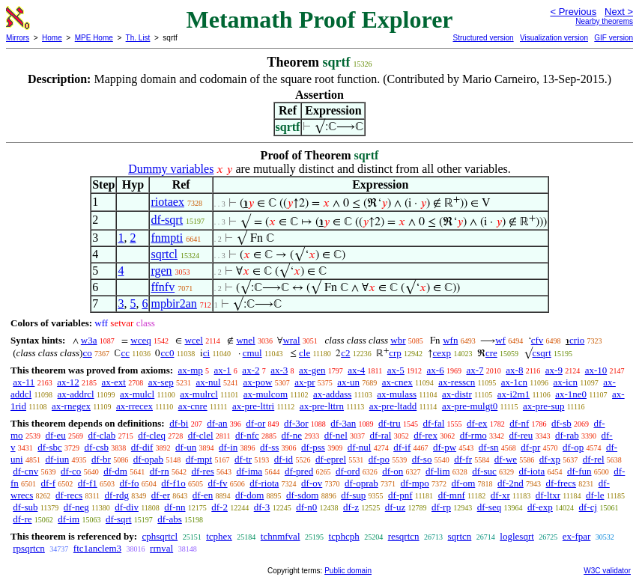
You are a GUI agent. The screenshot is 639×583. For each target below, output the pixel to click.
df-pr (530, 447)
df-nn (174, 507)
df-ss (269, 447)
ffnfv (163, 287)
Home (52, 38)
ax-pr (304, 382)
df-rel (594, 459)
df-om (464, 483)
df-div (127, 507)
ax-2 (250, 370)
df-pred (299, 471)
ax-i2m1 (513, 394)
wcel (193, 340)
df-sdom (302, 495)
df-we (505, 459)
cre (491, 352)
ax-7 (474, 370)
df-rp (441, 507)
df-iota (532, 471)
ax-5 (396, 370)
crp (395, 352)
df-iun (57, 459)
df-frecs (561, 483)
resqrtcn (404, 536)
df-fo (129, 483)
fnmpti (167, 237)
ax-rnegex (71, 406)
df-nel (336, 435)
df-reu (521, 435)
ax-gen (312, 370)
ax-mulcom (265, 394)
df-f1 (87, 483)
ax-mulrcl (199, 394)
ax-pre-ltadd (393, 406)
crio (576, 340)
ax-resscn (456, 382)
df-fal (433, 423)
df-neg (76, 507)
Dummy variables (170, 168)
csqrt (542, 352)
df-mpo (415, 483)
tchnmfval (280, 536)
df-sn (489, 447)
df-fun (579, 471)
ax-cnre (193, 406)
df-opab (148, 459)
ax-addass (332, 394)
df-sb (561, 423)
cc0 (167, 352)
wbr (397, 340)
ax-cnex (397, 382)
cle (304, 352)
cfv (537, 340)
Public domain (348, 571)
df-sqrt (167, 219)
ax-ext (113, 382)
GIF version (613, 38)
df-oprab (361, 483)
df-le (595, 495)
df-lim (438, 471)
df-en (203, 495)
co (86, 352)
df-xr (500, 495)
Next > (619, 11)
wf (500, 340)
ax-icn (565, 382)
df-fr (463, 459)
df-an (217, 423)
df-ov (311, 483)
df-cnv (25, 471)
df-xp (549, 459)
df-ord (348, 471)
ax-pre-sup (544, 406)
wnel (245, 340)
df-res (202, 471)
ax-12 (68, 382)
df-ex (477, 423)
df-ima (249, 471)
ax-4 (356, 370)
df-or (255, 423)
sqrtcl (164, 254)
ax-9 (554, 370)
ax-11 (23, 382)
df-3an (343, 423)
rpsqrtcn (29, 548)
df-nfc (247, 435)
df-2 (219, 507)
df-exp (540, 507)
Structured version (482, 38)
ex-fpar (577, 536)
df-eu (55, 435)
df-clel (200, 435)
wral (291, 340)
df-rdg (117, 495)
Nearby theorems (604, 21)
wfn (450, 340)
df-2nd (510, 483)
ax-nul (208, 382)
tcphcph (344, 536)
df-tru (389, 423)
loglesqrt (517, 536)
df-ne (292, 435)
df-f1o (173, 483)
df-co (71, 471)
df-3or (296, 423)
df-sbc (49, 447)
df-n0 (306, 507)
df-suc (484, 471)
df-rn (159, 471)
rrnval (161, 548)
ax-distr (457, 394)
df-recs (68, 495)
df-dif (142, 447)
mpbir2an (173, 303)
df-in (228, 447)
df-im (68, 519)
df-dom (249, 495)
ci (206, 352)
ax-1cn (514, 382)
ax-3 (279, 370)
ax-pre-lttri (253, 406)
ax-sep (161, 382)
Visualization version (554, 38)
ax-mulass (397, 394)
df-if (402, 447)
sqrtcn (460, 536)
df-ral (381, 435)
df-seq (489, 507)
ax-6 (435, 370)
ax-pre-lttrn (322, 406)
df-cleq (152, 435)
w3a (89, 340)
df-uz (395, 507)
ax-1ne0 (571, 394)
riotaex (167, 201)
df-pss (313, 447)
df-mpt (199, 459)
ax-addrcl (76, 394)
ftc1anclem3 (97, 548)
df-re (22, 519)
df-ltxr (548, 495)
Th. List (138, 38)
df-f (48, 483)
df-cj (588, 507)
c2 (345, 352)
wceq (140, 340)
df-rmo (473, 435)
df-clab (102, 435)
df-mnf (451, 495)
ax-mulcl (137, 394)
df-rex (425, 435)
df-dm (115, 471)
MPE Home (94, 38)
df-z (351, 507)
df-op (573, 447)
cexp (442, 352)
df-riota (264, 483)
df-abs (169, 519)
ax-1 (222, 370)
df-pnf (400, 495)
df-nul (360, 447)
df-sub (25, 507)
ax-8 (514, 370)
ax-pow (257, 382)
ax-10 (596, 370)
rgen (161, 270)
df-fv (218, 483)
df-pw (444, 447)
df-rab (567, 435)
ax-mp (190, 370)
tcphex (219, 536)
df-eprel (330, 459)
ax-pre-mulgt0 (469, 406)
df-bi (178, 423)
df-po (379, 459)
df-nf (519, 423)
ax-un (348, 382)
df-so (422, 459)
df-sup (353, 495)
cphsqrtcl (160, 536)
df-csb (97, 447)
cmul (252, 352)
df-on (392, 471)
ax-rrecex (134, 406)
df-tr (243, 459)
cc (125, 352)
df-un (185, 447)
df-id (283, 459)
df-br (101, 459)
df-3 (262, 507)
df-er (160, 495)
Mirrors (17, 38)
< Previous (573, 11)
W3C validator (607, 571)
